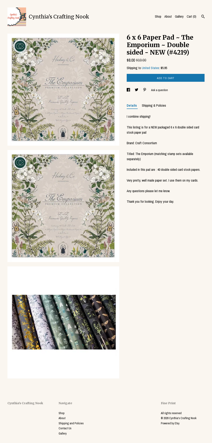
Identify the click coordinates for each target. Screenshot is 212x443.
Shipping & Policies (154, 105)
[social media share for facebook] (129, 90)
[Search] (203, 17)
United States (150, 68)
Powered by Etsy (170, 423)
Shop (158, 16)
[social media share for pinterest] (145, 90)
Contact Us (65, 428)
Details (132, 105)
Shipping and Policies (71, 423)
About (168, 16)
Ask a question (159, 90)
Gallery (179, 16)
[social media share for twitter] (137, 90)
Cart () (191, 16)
